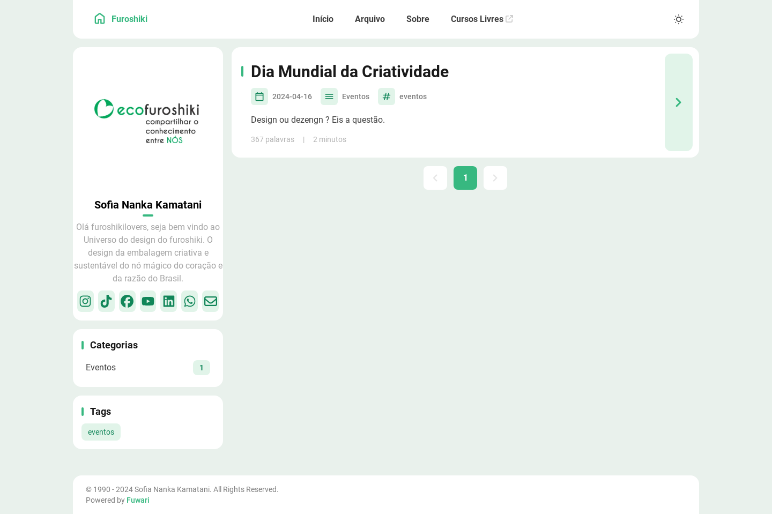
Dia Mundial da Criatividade (350, 71)
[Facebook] (127, 301)
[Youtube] (148, 301)
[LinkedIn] (168, 301)
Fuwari (138, 500)
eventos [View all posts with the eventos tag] (101, 432)
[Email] (210, 301)
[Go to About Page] (148, 122)
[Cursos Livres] (482, 19)
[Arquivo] (370, 19)
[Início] (323, 19)
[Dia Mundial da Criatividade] (679, 102)
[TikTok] (106, 301)
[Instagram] (85, 301)
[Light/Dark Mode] (679, 19)
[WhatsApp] (189, 301)
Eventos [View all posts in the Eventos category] (355, 96)
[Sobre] (418, 19)
